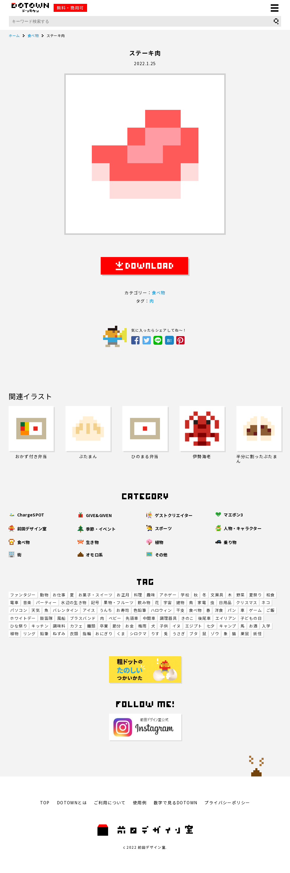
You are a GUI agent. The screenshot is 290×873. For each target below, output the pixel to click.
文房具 (217, 595)
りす (155, 633)
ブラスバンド (83, 618)
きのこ (187, 618)
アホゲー (168, 595)
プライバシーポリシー (227, 802)
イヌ (176, 626)
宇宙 (168, 602)
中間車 (149, 618)
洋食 (219, 610)
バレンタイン (65, 610)
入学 (266, 626)
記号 (95, 602)
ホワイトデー (23, 618)
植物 (14, 633)
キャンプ (227, 626)
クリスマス (246, 602)
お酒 (253, 626)
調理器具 (168, 618)
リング (29, 633)
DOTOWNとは (72, 802)
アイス (89, 610)
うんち (106, 610)
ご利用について (110, 802)
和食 (270, 595)
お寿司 (122, 610)
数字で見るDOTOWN (175, 802)
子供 (164, 626)
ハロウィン (161, 610)
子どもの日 (251, 618)
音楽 (27, 602)
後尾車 (204, 618)
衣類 (74, 633)
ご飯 (270, 610)
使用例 (140, 802)
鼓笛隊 (46, 618)
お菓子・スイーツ (95, 595)
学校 (185, 595)
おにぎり (104, 633)
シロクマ (138, 633)
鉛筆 (44, 633)
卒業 (104, 626)
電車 (14, 602)
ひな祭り (18, 626)
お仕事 (59, 595)
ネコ (266, 602)
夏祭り (255, 595)
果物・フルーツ (119, 602)
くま (121, 633)
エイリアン (225, 618)
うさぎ (178, 633)
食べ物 (195, 610)
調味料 (59, 626)
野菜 (240, 595)
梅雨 (142, 626)
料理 (138, 595)
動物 (44, 595)
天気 (35, 610)
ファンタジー (23, 595)
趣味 (151, 595)
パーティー (46, 602)
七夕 (210, 626)
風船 (61, 618)
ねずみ (59, 633)
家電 (202, 602)
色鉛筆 (140, 610)
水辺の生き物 (73, 602)
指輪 (87, 633)
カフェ (76, 626)
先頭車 (132, 618)
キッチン (40, 626)
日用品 (225, 602)
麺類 (91, 626)
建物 (180, 602)
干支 (180, 610)
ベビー (115, 618)
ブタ (193, 633)
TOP (45, 802)
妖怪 (257, 633)
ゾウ (215, 633)
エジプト (193, 626)
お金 (129, 626)
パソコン (18, 610)
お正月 (123, 595)
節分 (117, 626)
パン (231, 610)
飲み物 (144, 602)
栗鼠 (245, 633)
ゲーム (255, 610)
